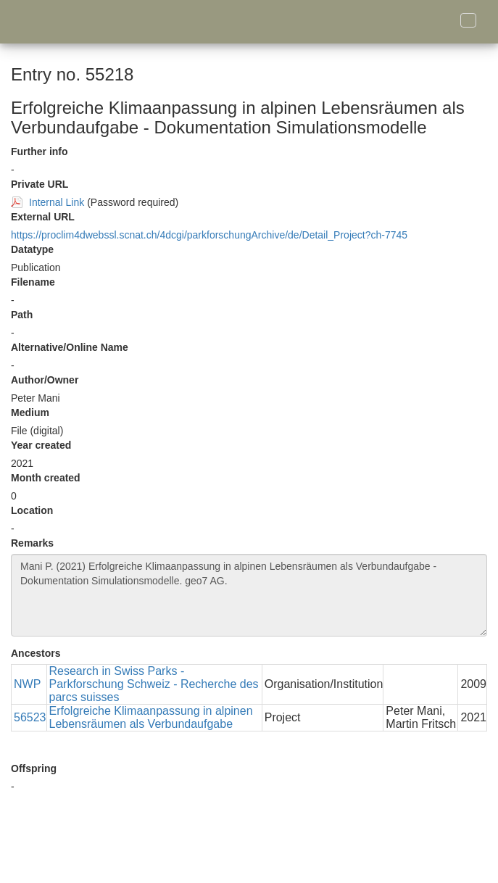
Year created (41, 445)
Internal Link (56, 202)
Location (32, 510)
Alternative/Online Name (69, 347)
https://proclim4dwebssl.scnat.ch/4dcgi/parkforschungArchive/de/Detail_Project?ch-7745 (209, 235)
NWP (27, 684)
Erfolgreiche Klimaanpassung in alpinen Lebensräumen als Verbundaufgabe (151, 717)
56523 (30, 717)
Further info (39, 151)
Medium (30, 412)
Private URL (39, 184)
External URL (43, 217)
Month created (45, 478)
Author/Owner (44, 380)
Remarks (32, 543)
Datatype (32, 249)
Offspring (34, 768)
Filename (33, 282)
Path (22, 314)
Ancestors (35, 653)
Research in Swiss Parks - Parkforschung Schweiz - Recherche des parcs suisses (154, 684)
